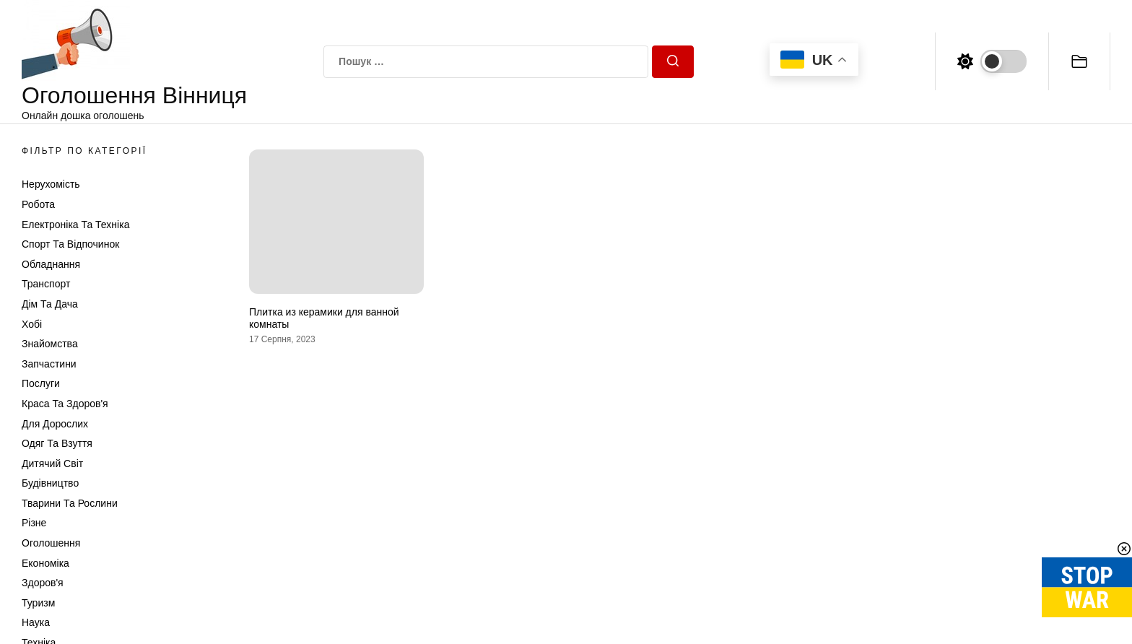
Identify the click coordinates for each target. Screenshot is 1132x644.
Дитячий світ (52, 463)
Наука (36, 622)
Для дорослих (55, 424)
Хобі (32, 324)
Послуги (41, 383)
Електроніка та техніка (75, 224)
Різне (34, 522)
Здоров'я (43, 582)
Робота (38, 204)
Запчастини (49, 364)
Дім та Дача (50, 304)
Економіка (45, 563)
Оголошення (51, 543)
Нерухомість (51, 184)
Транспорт (46, 284)
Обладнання (51, 264)
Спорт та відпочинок (70, 244)
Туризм (38, 603)
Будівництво (50, 483)
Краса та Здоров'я (65, 403)
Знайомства (50, 343)
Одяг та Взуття (57, 443)
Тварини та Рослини (70, 503)
